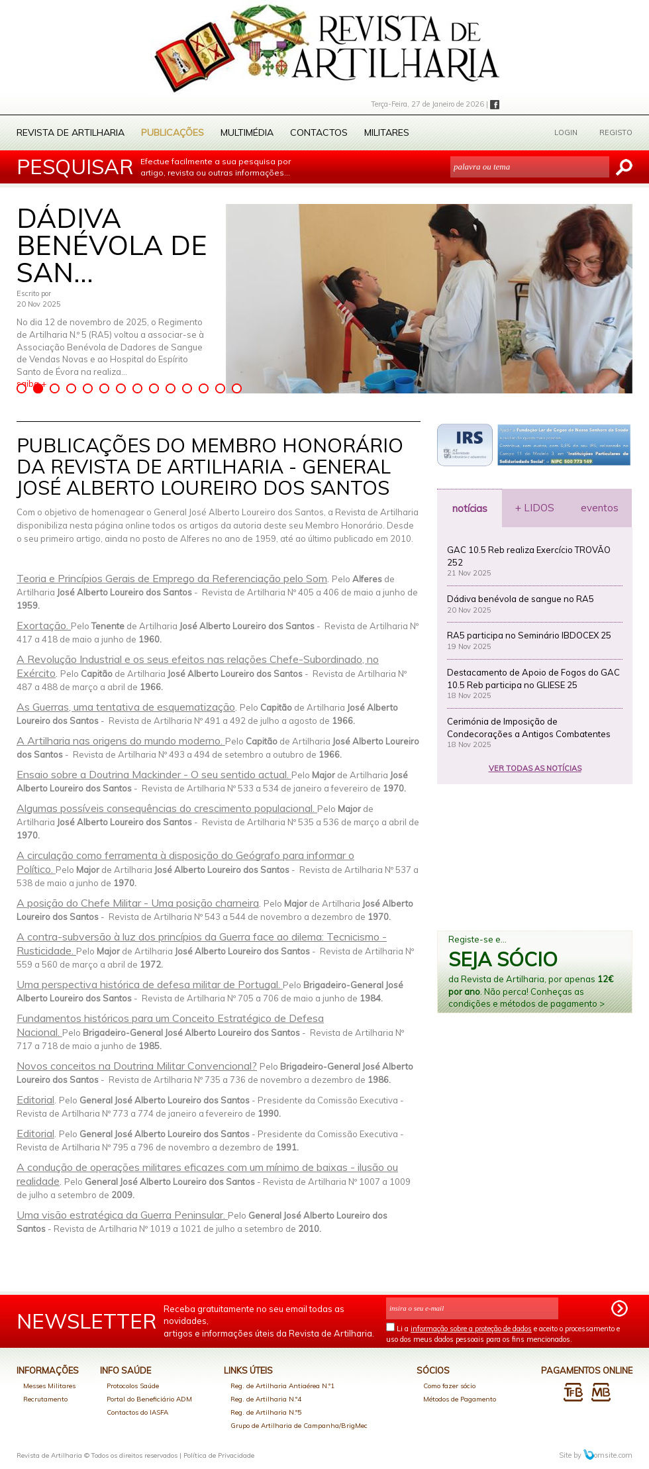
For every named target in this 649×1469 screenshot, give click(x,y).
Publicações (172, 132)
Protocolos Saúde (133, 1386)
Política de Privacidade (218, 1455)
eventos (600, 507)
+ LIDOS (534, 507)
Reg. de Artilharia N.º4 (265, 1399)
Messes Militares (49, 1386)
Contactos (319, 132)
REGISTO (615, 132)
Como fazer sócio (449, 1386)
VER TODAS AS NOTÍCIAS (535, 768)
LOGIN (565, 132)
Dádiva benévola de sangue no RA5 (520, 598)
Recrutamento (45, 1399)
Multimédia (247, 132)
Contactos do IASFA (137, 1412)
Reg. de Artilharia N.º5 (265, 1412)
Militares (386, 132)
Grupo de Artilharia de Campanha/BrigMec (299, 1425)
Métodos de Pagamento (459, 1399)
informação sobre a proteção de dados (471, 1328)
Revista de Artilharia (71, 132)
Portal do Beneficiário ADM (149, 1399)
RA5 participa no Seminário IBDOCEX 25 (529, 635)
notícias (469, 508)
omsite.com (607, 1455)
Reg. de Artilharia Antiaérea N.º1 (282, 1386)
